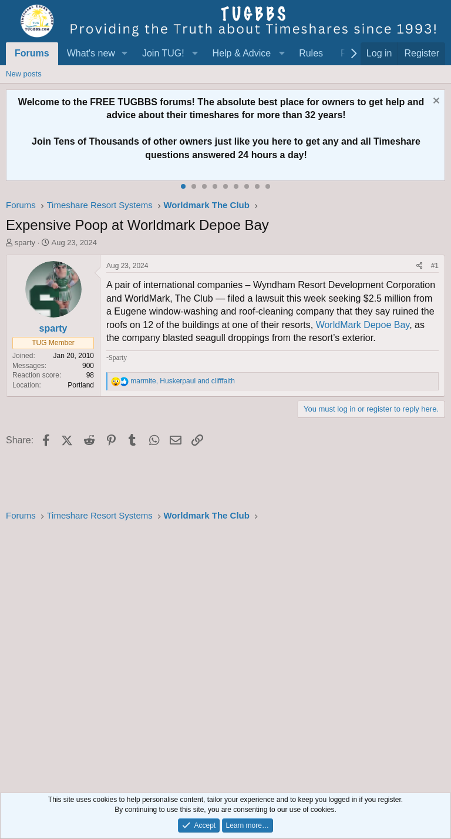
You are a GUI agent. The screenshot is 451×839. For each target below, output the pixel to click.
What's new (91, 53)
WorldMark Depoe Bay (362, 325)
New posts (24, 73)
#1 (435, 266)
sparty (25, 242)
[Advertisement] (225, 653)
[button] (124, 53)
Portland (81, 385)
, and (182, 381)
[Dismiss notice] (435, 102)
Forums (32, 53)
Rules (311, 53)
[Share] (419, 266)
